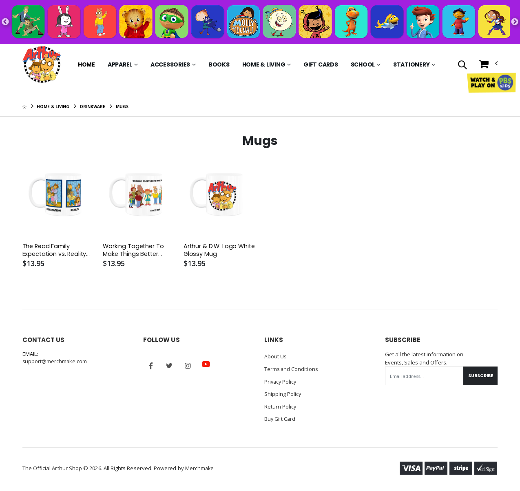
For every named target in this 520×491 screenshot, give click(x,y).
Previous (5, 22)
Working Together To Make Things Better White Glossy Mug (134, 250)
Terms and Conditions (291, 369)
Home (86, 64)
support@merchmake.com (55, 362)
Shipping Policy (283, 394)
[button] (462, 65)
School (363, 64)
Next (515, 22)
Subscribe (479, 376)
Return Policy (280, 406)
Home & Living (263, 64)
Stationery (411, 64)
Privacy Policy (281, 381)
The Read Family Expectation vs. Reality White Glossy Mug (55, 250)
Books (219, 64)
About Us (275, 357)
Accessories (170, 64)
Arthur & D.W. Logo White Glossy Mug (210, 250)
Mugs (122, 106)
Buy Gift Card (280, 418)
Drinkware (92, 106)
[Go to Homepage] (41, 64)
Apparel (120, 64)
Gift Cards (320, 64)
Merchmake (200, 467)
